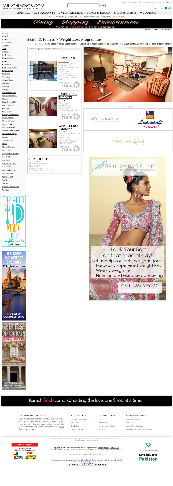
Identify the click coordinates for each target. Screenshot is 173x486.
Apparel (5, 36)
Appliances (6, 39)
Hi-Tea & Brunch (8, 121)
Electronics (6, 86)
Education (6, 83)
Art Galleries (6, 42)
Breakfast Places (8, 58)
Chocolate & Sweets (9, 67)
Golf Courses (7, 111)
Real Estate (6, 160)
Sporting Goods (7, 177)
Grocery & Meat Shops (10, 115)
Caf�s (4, 61)
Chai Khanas (6, 64)
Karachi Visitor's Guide (107, 426)
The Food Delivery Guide (80, 419)
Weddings (5, 190)
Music (4, 144)
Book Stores (6, 55)
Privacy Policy (103, 448)
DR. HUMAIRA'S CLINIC (66, 58)
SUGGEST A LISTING (149, 2)
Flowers (5, 99)
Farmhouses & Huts (9, 93)
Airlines (5, 33)
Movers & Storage (8, 147)
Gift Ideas (5, 108)
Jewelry (5, 137)
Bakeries (5, 52)
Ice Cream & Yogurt (9, 134)
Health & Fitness (8, 118)
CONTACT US (167, 2)
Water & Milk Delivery (10, 187)
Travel (4, 180)
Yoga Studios (97, 44)
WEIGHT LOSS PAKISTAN (68, 127)
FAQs (159, 2)
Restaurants (6, 167)
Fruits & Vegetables (9, 102)
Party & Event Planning (10, 153)
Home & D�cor (8, 124)
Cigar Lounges (7, 71)
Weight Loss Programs (68, 44)
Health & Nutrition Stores (161, 44)
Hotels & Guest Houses (10, 130)
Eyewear (5, 89)
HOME (124, 2)
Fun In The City (8, 105)
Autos (4, 49)
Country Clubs (7, 80)
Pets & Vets (6, 157)
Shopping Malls (8, 173)
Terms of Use (114, 448)
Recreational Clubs (9, 163)
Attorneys (5, 45)
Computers (6, 74)
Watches (5, 183)
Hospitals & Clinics (9, 127)
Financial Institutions (9, 96)
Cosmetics (6, 77)
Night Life (6, 150)
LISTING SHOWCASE (134, 2)
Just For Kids (7, 140)
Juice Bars (84, 44)
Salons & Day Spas (9, 170)
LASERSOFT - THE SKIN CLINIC (67, 97)
